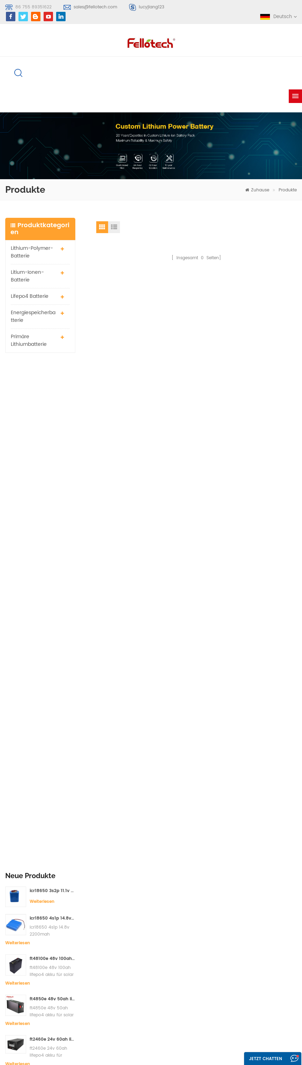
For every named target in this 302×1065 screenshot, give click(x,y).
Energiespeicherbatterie (33, 316)
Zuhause (257, 190)
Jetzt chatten (265, 1059)
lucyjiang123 (151, 7)
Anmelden (27, 924)
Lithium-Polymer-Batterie (32, 252)
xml (181, 942)
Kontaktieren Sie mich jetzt (187, 787)
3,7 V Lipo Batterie (133, 957)
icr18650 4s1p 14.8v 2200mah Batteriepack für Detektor (52, 413)
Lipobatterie (126, 910)
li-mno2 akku (128, 944)
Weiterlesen (42, 396)
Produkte (288, 190)
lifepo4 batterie (29, 296)
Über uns (187, 892)
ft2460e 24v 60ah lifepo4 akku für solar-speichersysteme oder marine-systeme (52, 534)
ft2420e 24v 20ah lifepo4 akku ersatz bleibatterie (52, 575)
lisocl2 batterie (129, 991)
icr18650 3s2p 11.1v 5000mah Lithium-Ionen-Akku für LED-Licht (52, 385)
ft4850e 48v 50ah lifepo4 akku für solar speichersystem (52, 494)
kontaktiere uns (194, 905)
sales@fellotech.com (95, 7)
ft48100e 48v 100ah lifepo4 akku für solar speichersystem (52, 454)
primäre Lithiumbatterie (29, 340)
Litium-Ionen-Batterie (27, 276)
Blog (182, 917)
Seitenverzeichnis (196, 930)
